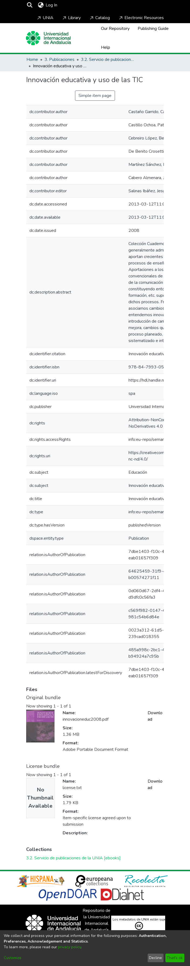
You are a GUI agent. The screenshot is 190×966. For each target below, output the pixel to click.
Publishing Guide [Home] (153, 29)
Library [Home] (71, 18)
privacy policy (69, 947)
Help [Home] (105, 47)
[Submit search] (29, 5)
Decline (155, 957)
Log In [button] (52, 5)
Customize (12, 957)
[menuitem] (40, 5)
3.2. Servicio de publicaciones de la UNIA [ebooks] (108, 59)
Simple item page (95, 96)
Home (32, 59)
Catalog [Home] (99, 18)
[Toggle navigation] (74, 5)
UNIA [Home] (44, 18)
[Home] (48, 38)
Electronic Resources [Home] (141, 18)
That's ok (175, 957)
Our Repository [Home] (115, 29)
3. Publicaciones (59, 59)
